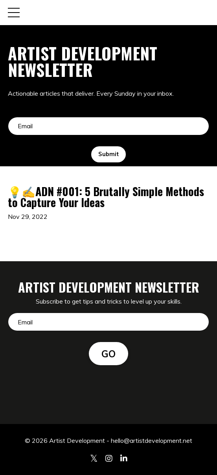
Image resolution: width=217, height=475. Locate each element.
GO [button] (108, 354)
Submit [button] (108, 154)
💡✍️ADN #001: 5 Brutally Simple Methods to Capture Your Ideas (106, 197)
